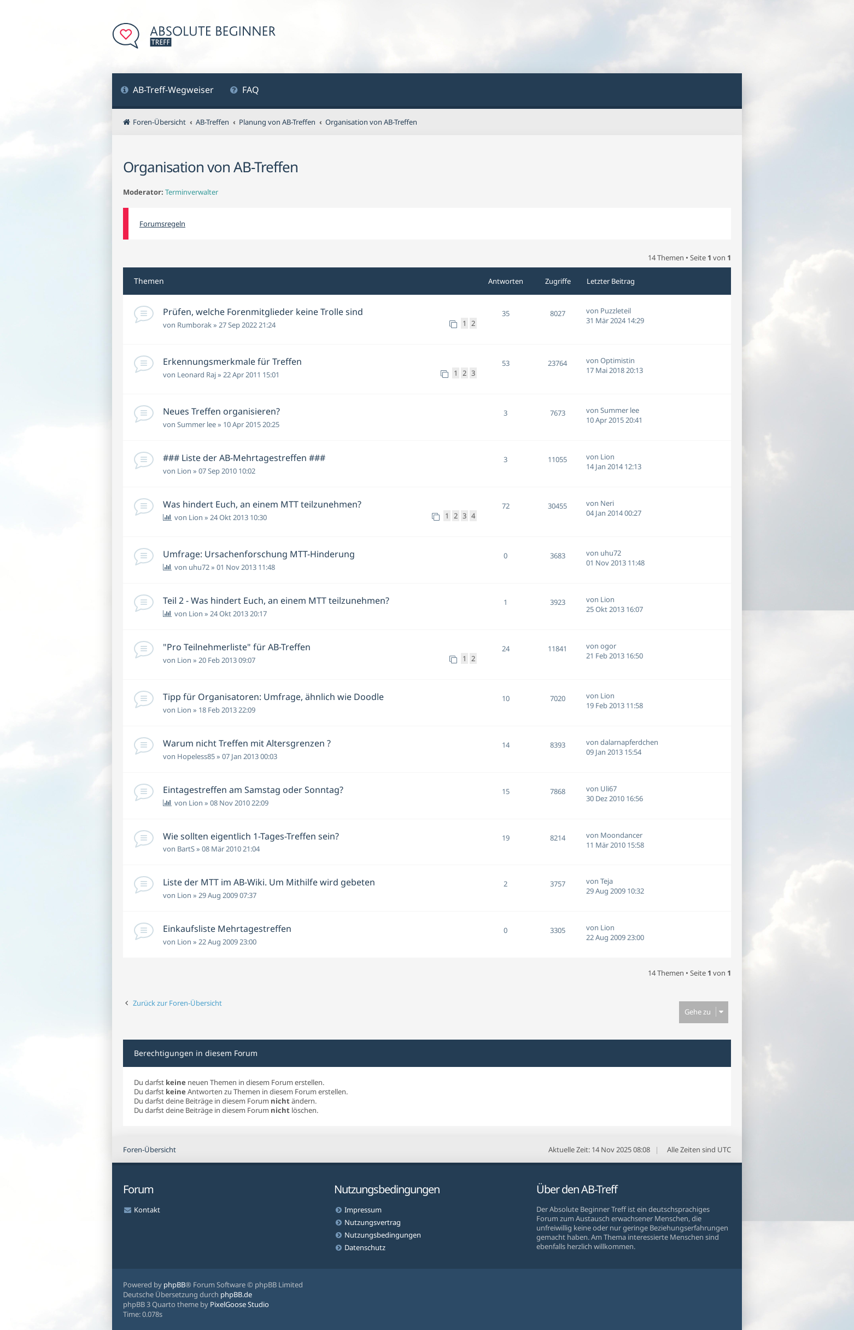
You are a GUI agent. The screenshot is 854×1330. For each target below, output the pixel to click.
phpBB (174, 1285)
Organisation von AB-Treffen (210, 167)
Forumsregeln (162, 224)
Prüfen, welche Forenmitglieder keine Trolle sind (263, 312)
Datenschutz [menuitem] (364, 1247)
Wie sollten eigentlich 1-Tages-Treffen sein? (251, 836)
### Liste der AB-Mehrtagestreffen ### (244, 458)
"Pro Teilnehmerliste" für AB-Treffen (237, 647)
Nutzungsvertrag (372, 1222)
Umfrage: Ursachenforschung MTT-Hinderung (259, 554)
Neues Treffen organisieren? (221, 411)
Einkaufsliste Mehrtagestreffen (227, 929)
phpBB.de (236, 1294)
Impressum (363, 1210)
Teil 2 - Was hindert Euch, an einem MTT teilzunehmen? (276, 600)
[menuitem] (167, 91)
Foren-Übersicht (149, 1149)
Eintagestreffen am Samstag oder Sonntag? (253, 790)
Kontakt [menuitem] (147, 1210)
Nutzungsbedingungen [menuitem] (382, 1235)
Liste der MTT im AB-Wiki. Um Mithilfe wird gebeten (269, 882)
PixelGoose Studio (239, 1304)
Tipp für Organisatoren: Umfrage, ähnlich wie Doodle (273, 697)
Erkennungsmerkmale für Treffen (232, 361)
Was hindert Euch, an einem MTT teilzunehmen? (262, 504)
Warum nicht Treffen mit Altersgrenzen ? (247, 743)
